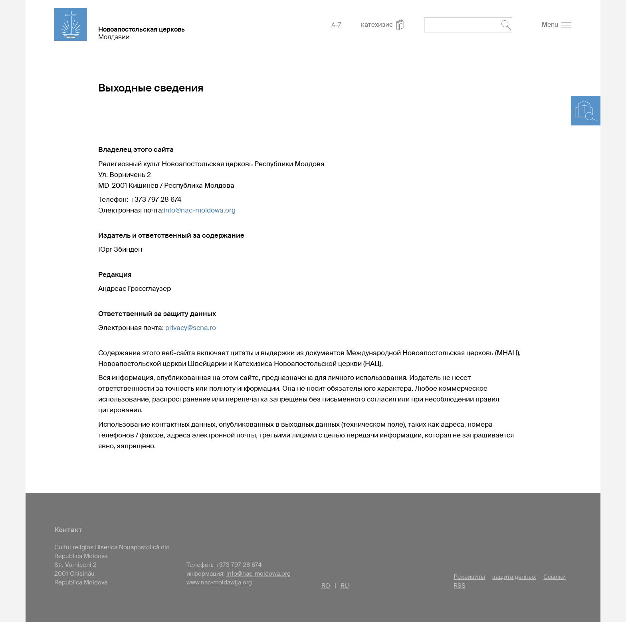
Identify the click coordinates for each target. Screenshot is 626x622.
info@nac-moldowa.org (200, 210)
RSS (460, 586)
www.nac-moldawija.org (219, 582)
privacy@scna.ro (190, 327)
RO (325, 586)
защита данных (514, 577)
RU (345, 586)
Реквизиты (469, 577)
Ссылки (554, 577)
